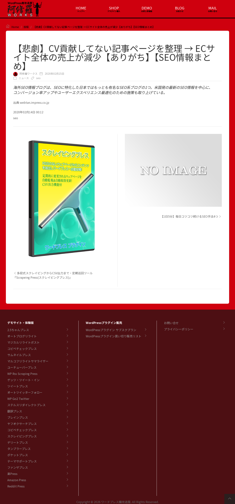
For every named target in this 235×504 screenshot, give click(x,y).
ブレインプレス (17, 417)
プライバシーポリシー (178, 329)
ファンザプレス (17, 467)
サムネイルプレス (19, 355)
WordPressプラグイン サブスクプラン (111, 330)
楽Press (12, 473)
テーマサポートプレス (22, 461)
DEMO (147, 7)
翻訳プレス (14, 411)
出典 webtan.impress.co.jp (31, 102)
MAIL (212, 7)
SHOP (114, 7)
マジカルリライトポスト (23, 342)
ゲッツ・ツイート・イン (23, 380)
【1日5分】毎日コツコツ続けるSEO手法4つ (191, 216)
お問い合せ (171, 323)
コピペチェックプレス (22, 348)
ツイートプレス (17, 386)
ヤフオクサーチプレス (22, 423)
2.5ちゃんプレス (18, 330)
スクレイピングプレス (22, 436)
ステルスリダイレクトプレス (26, 405)
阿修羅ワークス (28, 73)
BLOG (179, 7)
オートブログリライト (22, 336)
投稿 (26, 27)
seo (38, 78)
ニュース (24, 78)
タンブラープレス (19, 448)
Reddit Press (16, 486)
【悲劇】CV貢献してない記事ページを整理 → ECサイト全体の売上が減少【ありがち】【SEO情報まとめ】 (94, 27)
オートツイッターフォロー (24, 392)
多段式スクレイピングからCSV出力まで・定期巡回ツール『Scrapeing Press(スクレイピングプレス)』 (53, 275)
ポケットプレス (17, 455)
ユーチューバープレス (22, 367)
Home (15, 27)
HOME (81, 7)
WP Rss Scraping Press (22, 373)
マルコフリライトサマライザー (27, 361)
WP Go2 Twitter (18, 398)
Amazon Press (16, 480)
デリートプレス (17, 442)
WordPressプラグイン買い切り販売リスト (113, 336)
